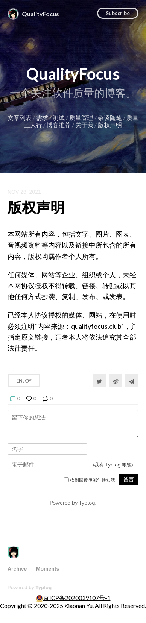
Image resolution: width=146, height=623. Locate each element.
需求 (42, 117)
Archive (17, 569)
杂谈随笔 (110, 117)
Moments (47, 569)
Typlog (43, 587)
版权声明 (110, 124)
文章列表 (20, 117)
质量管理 (81, 117)
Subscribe (118, 13)
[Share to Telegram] (131, 380)
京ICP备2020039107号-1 (77, 597)
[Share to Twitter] (99, 380)
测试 (59, 117)
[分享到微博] (115, 380)
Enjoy (24, 381)
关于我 (84, 124)
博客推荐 (59, 124)
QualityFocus (73, 73)
